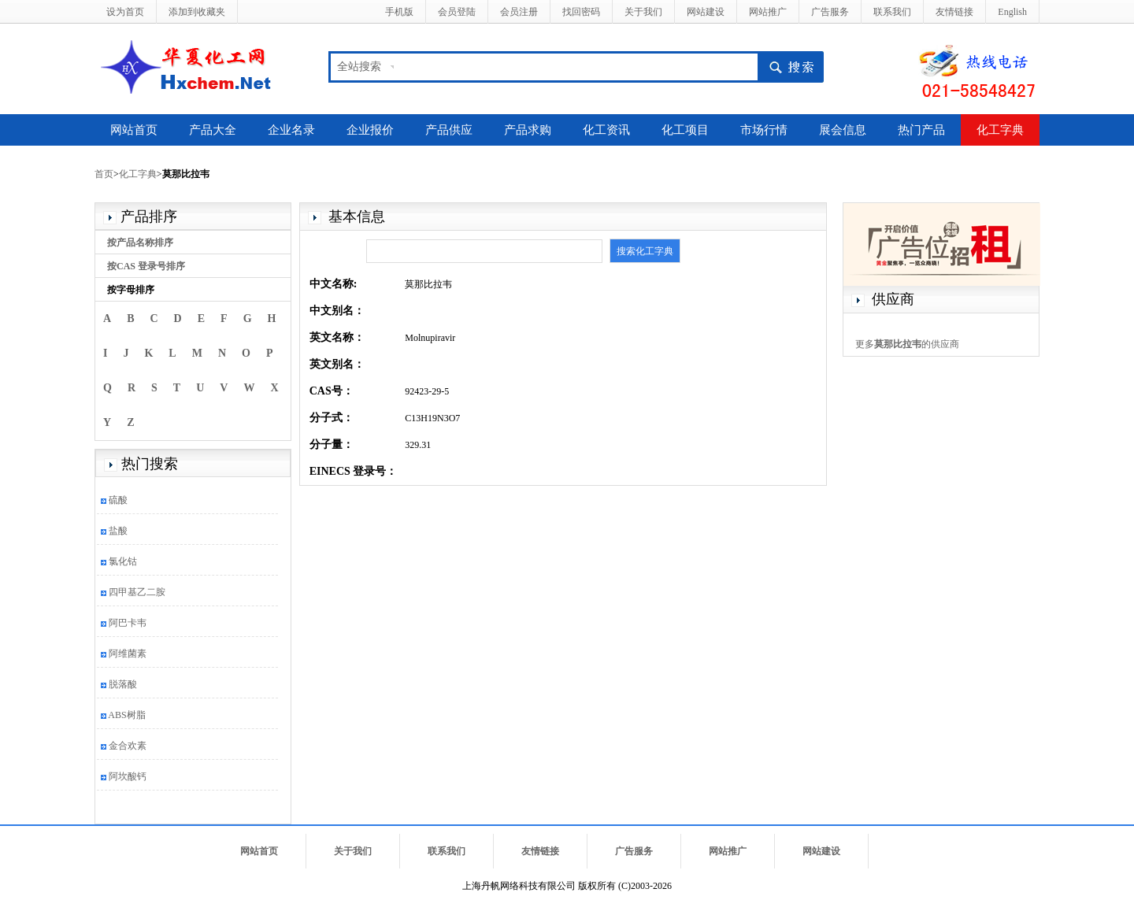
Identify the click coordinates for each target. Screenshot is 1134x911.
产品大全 (212, 130)
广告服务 (830, 11)
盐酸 (118, 530)
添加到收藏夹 (197, 11)
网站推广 (768, 11)
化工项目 (685, 130)
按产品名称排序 (140, 242)
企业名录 (291, 130)
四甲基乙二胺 (137, 592)
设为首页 (125, 11)
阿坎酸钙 (127, 776)
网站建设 (705, 11)
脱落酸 (123, 684)
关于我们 (643, 11)
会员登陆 (457, 11)
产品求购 (527, 130)
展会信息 (842, 130)
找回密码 (581, 11)
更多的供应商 (907, 344)
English (1012, 11)
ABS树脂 (126, 714)
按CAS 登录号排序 (146, 266)
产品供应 (448, 130)
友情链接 (954, 11)
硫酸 (118, 499)
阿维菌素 (127, 653)
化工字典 (1000, 130)
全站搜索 (359, 66)
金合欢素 (127, 745)
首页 (103, 174)
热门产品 (921, 130)
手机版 (399, 11)
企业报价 (370, 130)
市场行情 (764, 130)
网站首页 (134, 130)
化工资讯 (606, 130)
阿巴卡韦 (127, 622)
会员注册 (519, 11)
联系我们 (892, 11)
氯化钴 (123, 561)
